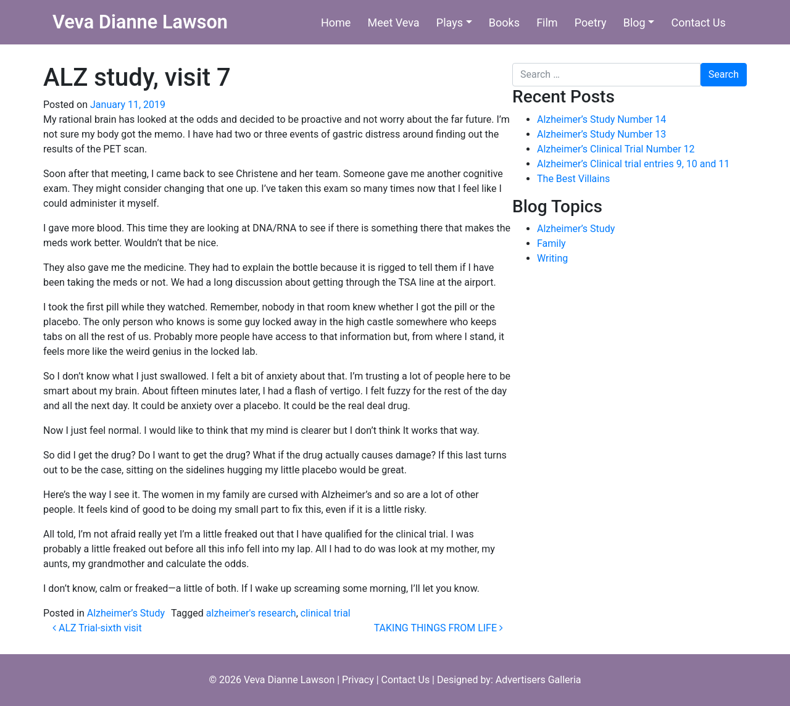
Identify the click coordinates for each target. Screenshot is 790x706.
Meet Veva (394, 22)
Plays (449, 22)
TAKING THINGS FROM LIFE (438, 628)
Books (504, 22)
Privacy (358, 680)
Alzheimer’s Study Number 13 (601, 134)
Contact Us (698, 22)
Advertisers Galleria (538, 680)
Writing (552, 258)
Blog (634, 22)
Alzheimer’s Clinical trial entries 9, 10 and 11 (633, 164)
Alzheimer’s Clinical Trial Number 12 (616, 149)
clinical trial (326, 613)
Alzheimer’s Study (126, 613)
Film (547, 22)
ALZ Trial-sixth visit (97, 628)
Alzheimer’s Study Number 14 (601, 119)
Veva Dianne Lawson (140, 21)
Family (551, 243)
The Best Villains (573, 179)
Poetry (591, 22)
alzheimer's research (251, 613)
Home (336, 22)
